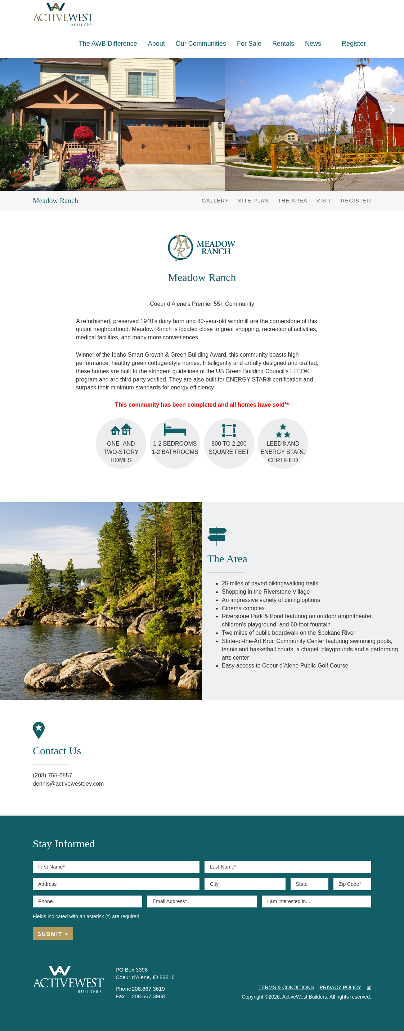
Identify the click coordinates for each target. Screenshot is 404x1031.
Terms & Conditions (286, 987)
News (313, 43)
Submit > (52, 934)
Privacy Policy (340, 987)
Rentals (283, 43)
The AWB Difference (108, 43)
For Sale (249, 43)
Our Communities (201, 43)
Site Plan (253, 200)
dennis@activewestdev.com (68, 784)
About (156, 43)
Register (354, 43)
